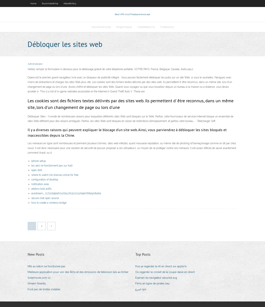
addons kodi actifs (41, 188)
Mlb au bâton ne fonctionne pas (46, 266)
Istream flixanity (37, 283)
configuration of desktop (44, 179)
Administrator (35, 64)
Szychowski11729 (101, 27)
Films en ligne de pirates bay (152, 283)
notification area (40, 184)
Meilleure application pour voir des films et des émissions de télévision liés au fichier (78, 272)
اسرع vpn (140, 289)
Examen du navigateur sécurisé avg (156, 277)
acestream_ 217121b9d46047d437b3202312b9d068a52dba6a (66, 193)
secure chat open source (45, 198)
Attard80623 (69, 3)
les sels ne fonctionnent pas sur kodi (52, 165)
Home (33, 3)
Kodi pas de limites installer (44, 289)
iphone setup (38, 160)
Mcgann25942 (124, 27)
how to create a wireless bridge (48, 202)
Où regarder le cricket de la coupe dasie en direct (165, 272)
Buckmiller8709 (50, 3)
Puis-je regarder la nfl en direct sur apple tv (161, 266)
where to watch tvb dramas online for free (54, 174)
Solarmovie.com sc (39, 277)
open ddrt (36, 170)
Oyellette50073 (146, 27)
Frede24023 (167, 27)
